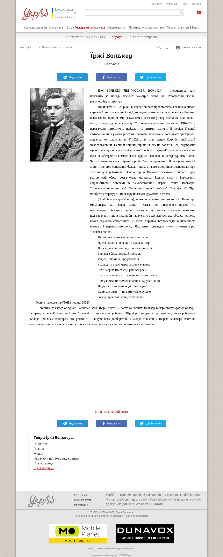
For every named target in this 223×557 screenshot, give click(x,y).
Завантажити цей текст (111, 411)
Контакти (156, 4)
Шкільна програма (141, 37)
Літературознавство (146, 27)
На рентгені (41, 444)
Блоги (184, 4)
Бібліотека (74, 37)
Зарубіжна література (85, 28)
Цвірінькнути (151, 77)
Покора (38, 448)
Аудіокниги (96, 37)
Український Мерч (183, 27)
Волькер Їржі (49, 47)
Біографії (116, 37)
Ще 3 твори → (43, 468)
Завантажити (189, 47)
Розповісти (111, 77)
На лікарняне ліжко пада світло (56, 458)
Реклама (171, 4)
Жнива (38, 453)
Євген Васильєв (124, 512)
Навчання (117, 27)
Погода (196, 4)
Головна (81, 495)
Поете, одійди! (43, 463)
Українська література (43, 27)
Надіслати (72, 77)
